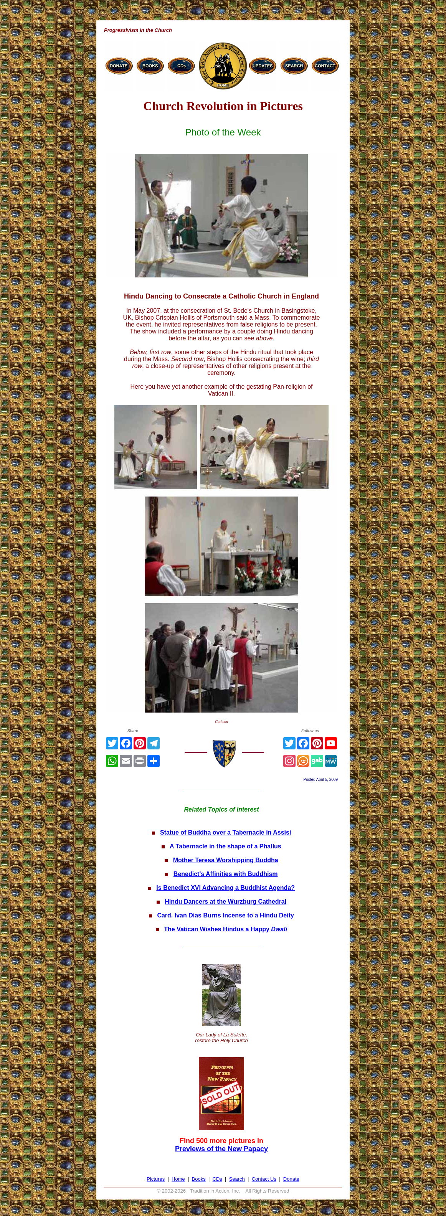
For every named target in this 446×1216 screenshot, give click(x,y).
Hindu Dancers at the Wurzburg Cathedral (225, 901)
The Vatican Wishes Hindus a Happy (225, 929)
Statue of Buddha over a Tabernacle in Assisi (225, 832)
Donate (291, 1179)
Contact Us (264, 1179)
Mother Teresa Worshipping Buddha (225, 860)
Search (237, 1179)
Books (199, 1179)
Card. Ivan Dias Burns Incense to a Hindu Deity (225, 915)
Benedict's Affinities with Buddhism (225, 874)
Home (178, 1179)
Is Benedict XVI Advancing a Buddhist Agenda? (225, 887)
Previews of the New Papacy (221, 1149)
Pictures (156, 1179)
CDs (217, 1179)
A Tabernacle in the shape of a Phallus (225, 846)
